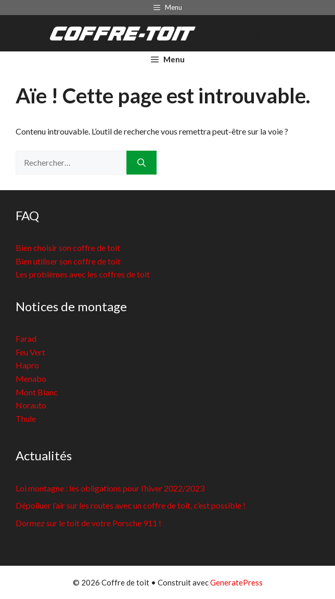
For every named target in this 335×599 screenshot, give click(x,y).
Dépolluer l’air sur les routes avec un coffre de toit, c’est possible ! (131, 505)
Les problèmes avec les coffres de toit (83, 274)
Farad (26, 338)
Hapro (27, 365)
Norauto (31, 405)
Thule (26, 418)
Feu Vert (30, 352)
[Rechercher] (141, 163)
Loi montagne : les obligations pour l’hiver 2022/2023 (110, 488)
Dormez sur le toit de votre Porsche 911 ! (88, 523)
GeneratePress (236, 582)
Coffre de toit (245, 33)
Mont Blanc (37, 392)
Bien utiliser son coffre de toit (68, 261)
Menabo (31, 378)
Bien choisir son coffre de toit (68, 247)
